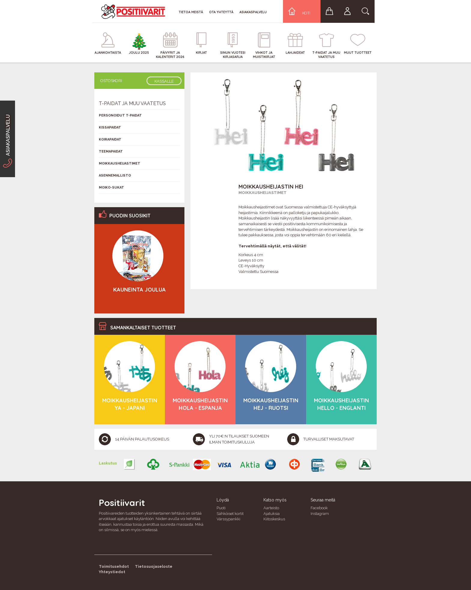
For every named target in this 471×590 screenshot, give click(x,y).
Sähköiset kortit (230, 513)
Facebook (319, 508)
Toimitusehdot (114, 566)
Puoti (221, 508)
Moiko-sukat (111, 187)
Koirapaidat (110, 139)
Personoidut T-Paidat (120, 115)
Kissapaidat (110, 127)
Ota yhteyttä (221, 12)
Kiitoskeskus (274, 519)
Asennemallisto (115, 175)
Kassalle (164, 81)
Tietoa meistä (191, 12)
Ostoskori (111, 80)
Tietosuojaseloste (153, 566)
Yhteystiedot (112, 572)
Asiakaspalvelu (253, 12)
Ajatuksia (271, 513)
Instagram (320, 513)
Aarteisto (271, 508)
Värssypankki (228, 519)
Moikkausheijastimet (263, 192)
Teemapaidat (111, 151)
